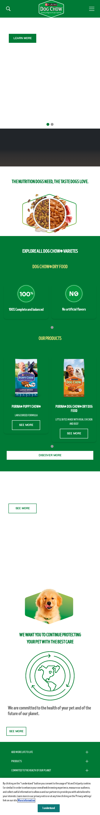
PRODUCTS (16, 761)
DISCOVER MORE (50, 455)
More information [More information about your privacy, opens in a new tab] (26, 800)
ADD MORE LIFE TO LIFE (22, 752)
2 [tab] (52, 124)
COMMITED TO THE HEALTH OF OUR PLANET (31, 770)
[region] (50, 796)
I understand (48, 808)
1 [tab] (47, 124)
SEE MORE (22, 54)
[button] (91, 9)
